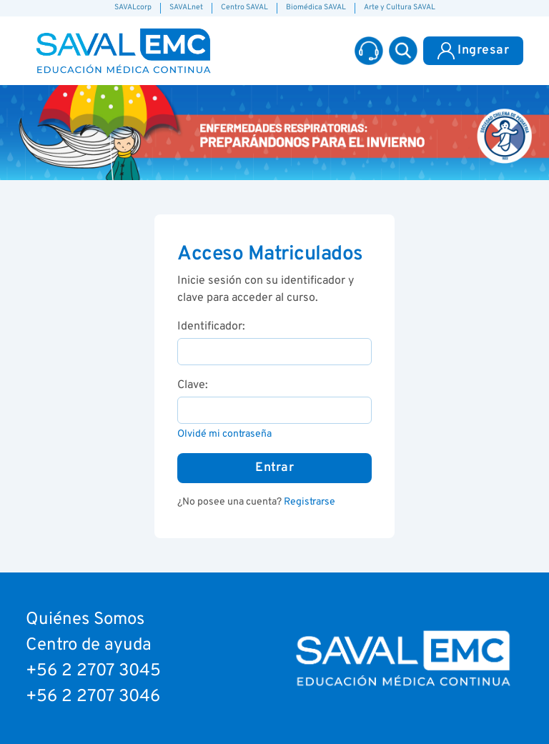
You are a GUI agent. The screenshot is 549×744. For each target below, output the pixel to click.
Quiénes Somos (85, 619)
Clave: (192, 385)
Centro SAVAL (244, 7)
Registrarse (309, 502)
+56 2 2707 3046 (93, 697)
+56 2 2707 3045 (93, 671)
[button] (403, 51)
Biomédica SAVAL (316, 7)
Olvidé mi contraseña (224, 434)
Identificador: (211, 326)
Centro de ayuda (89, 645)
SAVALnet (186, 7)
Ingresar (473, 50)
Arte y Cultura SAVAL (399, 7)
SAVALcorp (133, 7)
